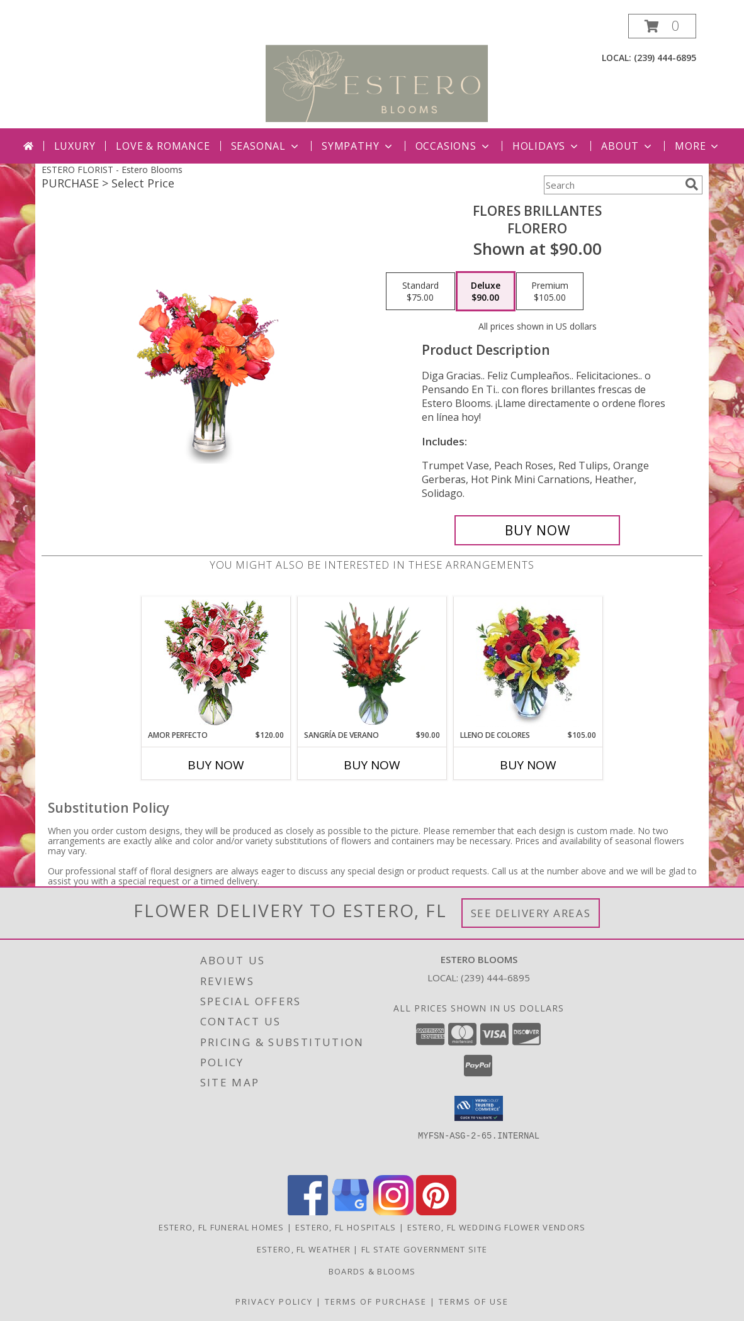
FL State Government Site (424, 1249)
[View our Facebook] (308, 1212)
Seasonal (266, 146)
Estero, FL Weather (304, 1249)
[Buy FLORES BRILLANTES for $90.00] (537, 530)
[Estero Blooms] (377, 71)
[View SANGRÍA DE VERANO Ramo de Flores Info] (372, 663)
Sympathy (358, 146)
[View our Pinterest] (436, 1212)
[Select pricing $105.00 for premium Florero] (550, 291)
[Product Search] (611, 185)
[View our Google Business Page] (350, 1212)
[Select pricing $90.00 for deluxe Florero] (486, 291)
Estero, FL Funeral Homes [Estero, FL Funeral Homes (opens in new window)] (222, 1227)
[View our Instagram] (393, 1212)
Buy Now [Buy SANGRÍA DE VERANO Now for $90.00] (372, 765)
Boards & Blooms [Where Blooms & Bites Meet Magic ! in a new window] (372, 1271)
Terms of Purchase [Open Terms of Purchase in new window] (376, 1301)
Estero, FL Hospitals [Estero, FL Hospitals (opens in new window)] (346, 1227)
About (627, 146)
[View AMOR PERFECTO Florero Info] (216, 663)
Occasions (453, 146)
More (698, 146)
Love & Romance (163, 146)
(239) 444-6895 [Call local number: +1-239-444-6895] (665, 58)
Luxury (75, 146)
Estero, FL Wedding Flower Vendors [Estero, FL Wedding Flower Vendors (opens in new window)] (496, 1227)
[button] (662, 26)
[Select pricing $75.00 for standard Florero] (420, 291)
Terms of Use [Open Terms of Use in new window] (474, 1301)
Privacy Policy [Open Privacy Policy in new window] (274, 1301)
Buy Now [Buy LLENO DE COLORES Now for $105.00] (528, 765)
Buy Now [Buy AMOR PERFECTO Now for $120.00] (216, 765)
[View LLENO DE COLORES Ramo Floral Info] (528, 663)
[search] (692, 184)
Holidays (546, 146)
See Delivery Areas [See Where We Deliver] (531, 913)
